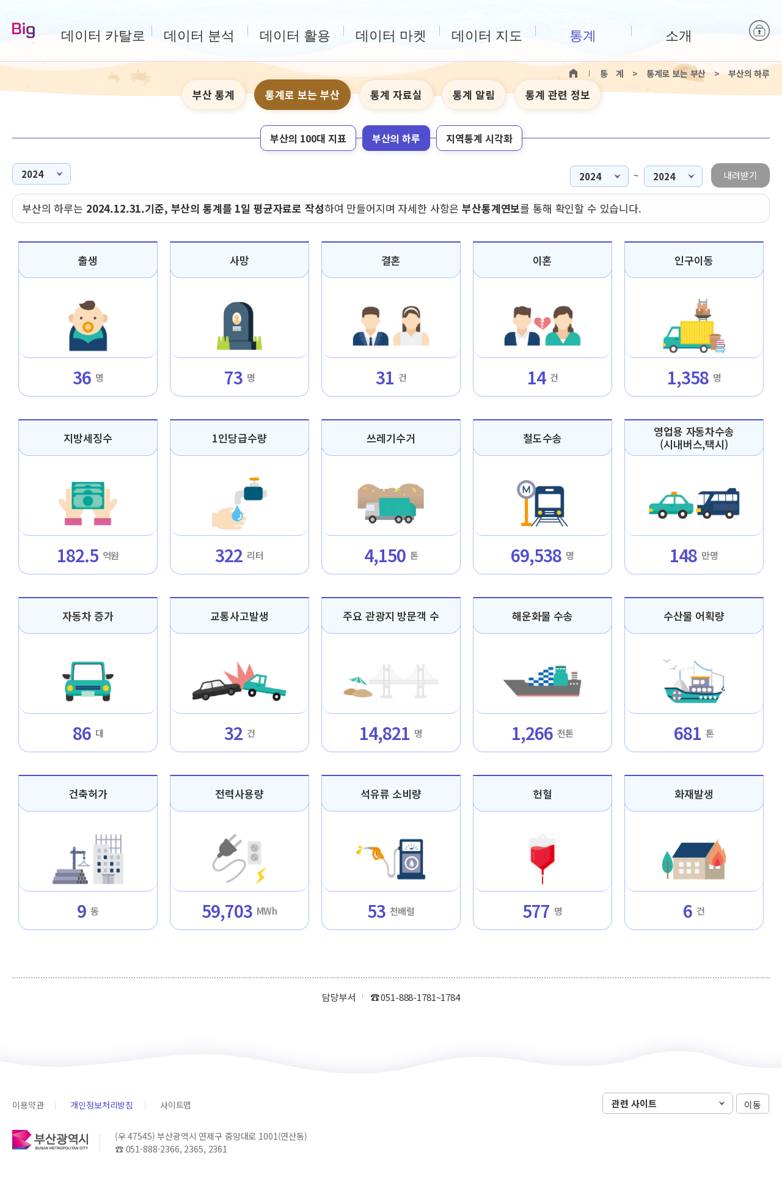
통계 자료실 (396, 94)
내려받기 (740, 175)
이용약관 (27, 1105)
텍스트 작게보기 (759, 95)
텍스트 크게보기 (740, 95)
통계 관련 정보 (557, 94)
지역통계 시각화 (479, 138)
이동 (752, 1104)
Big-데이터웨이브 (23, 31)
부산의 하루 (396, 138)
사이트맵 (175, 1105)
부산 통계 (213, 94)
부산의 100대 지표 (308, 138)
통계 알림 (474, 94)
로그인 (759, 30)
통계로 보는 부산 (302, 94)
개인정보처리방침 (101, 1105)
